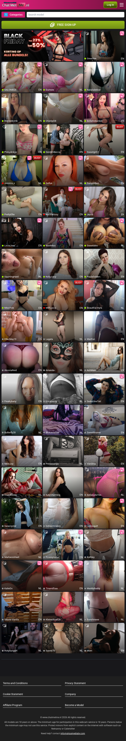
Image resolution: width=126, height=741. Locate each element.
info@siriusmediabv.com (73, 733)
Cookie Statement (13, 694)
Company (70, 694)
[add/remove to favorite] (86, 33)
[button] (110, 4)
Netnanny (56, 728)
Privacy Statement (75, 683)
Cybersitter (69, 728)
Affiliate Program (12, 705)
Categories (13, 14)
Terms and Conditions (15, 683)
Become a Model (74, 705)
